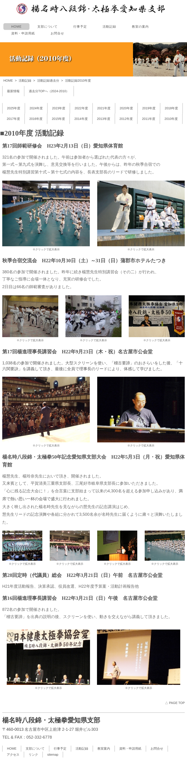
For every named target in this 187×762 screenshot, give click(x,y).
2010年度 (171, 119)
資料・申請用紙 (23, 33)
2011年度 (148, 119)
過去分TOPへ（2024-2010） (49, 91)
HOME (16, 26)
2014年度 (81, 119)
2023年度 (58, 108)
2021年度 (103, 108)
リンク (33, 754)
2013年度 (103, 119)
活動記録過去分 (48, 80)
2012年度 (126, 119)
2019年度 (148, 108)
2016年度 (36, 119)
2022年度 (81, 108)
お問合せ (57, 33)
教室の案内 (140, 26)
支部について (47, 26)
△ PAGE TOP (175, 703)
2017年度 (13, 119)
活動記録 (109, 26)
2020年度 (126, 108)
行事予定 (80, 26)
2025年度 (13, 108)
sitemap (52, 754)
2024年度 (36, 108)
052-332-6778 (39, 737)
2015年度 (58, 119)
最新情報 (13, 91)
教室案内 (103, 748)
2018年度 (171, 108)
